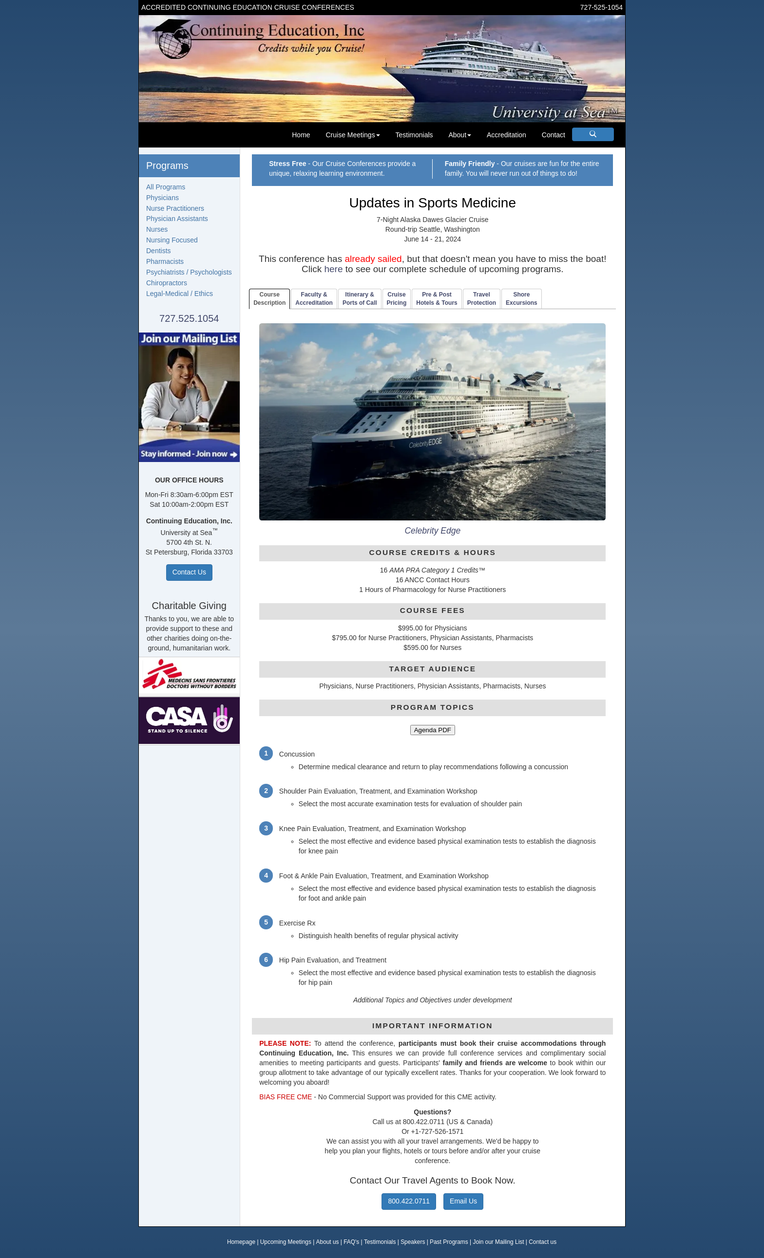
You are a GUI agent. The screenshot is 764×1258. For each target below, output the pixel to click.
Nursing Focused (172, 240)
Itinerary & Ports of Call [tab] (360, 298)
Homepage (241, 1242)
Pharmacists (165, 261)
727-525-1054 (601, 7)
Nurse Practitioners (175, 208)
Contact (553, 135)
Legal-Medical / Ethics (179, 293)
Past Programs (449, 1242)
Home (301, 135)
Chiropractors (166, 283)
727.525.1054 (189, 318)
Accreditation (506, 135)
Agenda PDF (432, 730)
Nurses (157, 229)
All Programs (165, 187)
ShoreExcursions (521, 298)
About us (327, 1242)
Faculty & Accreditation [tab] (314, 298)
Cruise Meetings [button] (352, 135)
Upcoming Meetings (285, 1242)
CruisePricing (397, 298)
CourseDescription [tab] (269, 298)
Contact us (542, 1242)
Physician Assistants (177, 218)
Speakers (413, 1242)
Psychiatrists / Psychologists (189, 272)
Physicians (162, 198)
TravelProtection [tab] (481, 298)
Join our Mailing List (498, 1242)
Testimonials (414, 135)
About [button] (459, 135)
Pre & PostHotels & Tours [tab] (436, 298)
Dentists (158, 251)
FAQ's (351, 1242)
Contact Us (189, 572)
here (333, 269)
